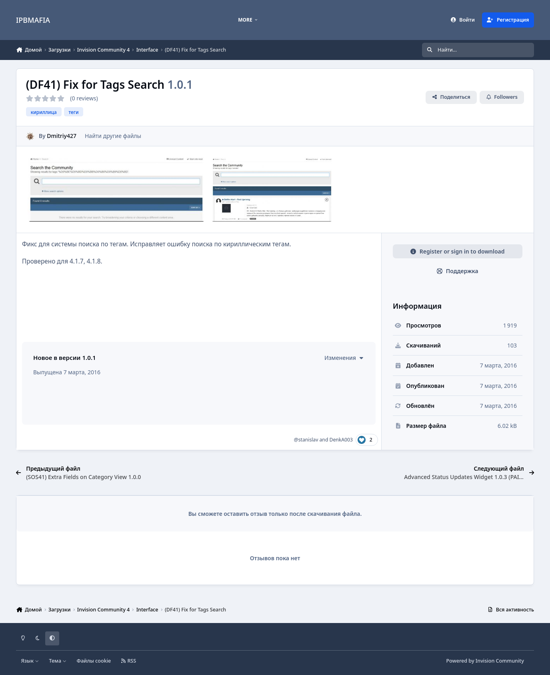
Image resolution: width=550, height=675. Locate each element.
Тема (57, 660)
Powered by (485, 660)
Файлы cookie (94, 660)
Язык (30, 660)
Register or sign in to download (457, 251)
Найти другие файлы (113, 136)
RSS (128, 660)
